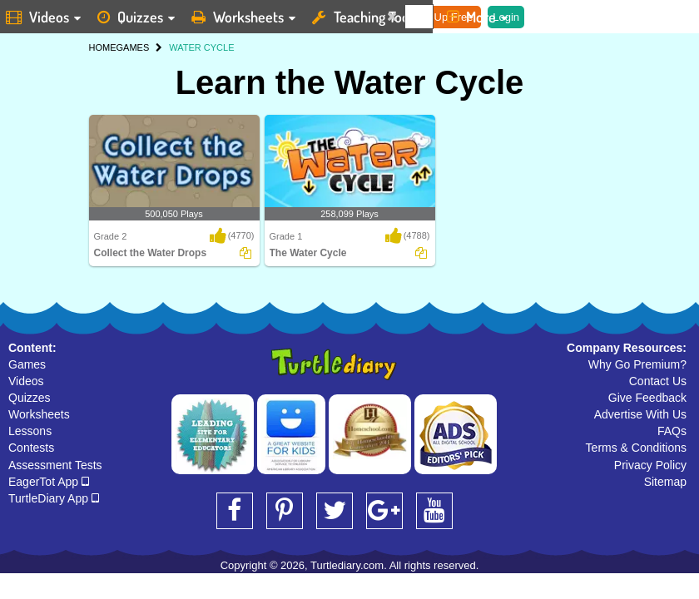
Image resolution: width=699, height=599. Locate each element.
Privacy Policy (650, 465)
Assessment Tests (55, 465)
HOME (102, 47)
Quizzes (29, 397)
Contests (31, 447)
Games (27, 364)
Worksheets (39, 414)
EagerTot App (48, 481)
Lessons (30, 431)
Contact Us (658, 381)
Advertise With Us (640, 414)
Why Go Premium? (637, 364)
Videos (26, 381)
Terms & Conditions (636, 447)
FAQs (672, 431)
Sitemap (665, 481)
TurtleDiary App (53, 498)
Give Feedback (647, 397)
